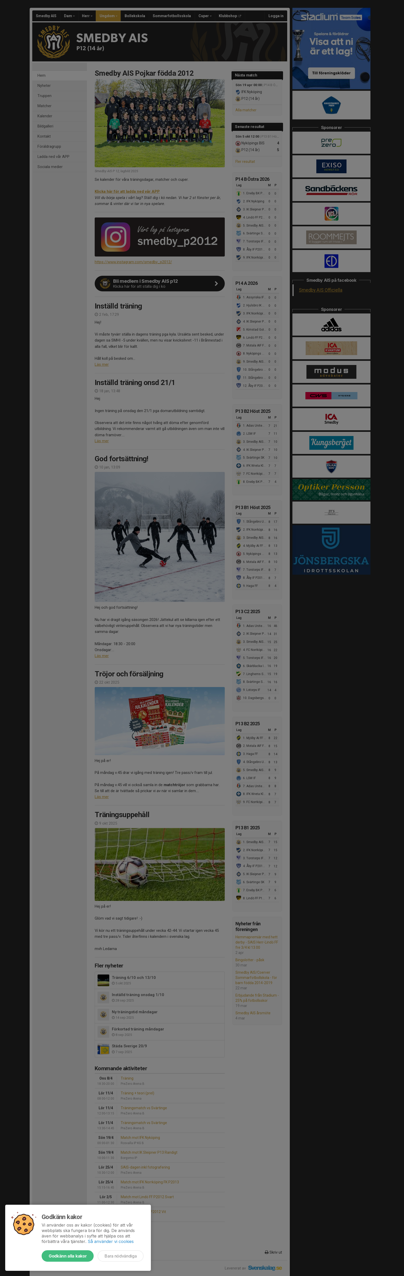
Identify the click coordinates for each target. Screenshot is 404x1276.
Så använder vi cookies (111, 1241)
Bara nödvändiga (121, 1256)
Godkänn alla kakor (68, 1256)
